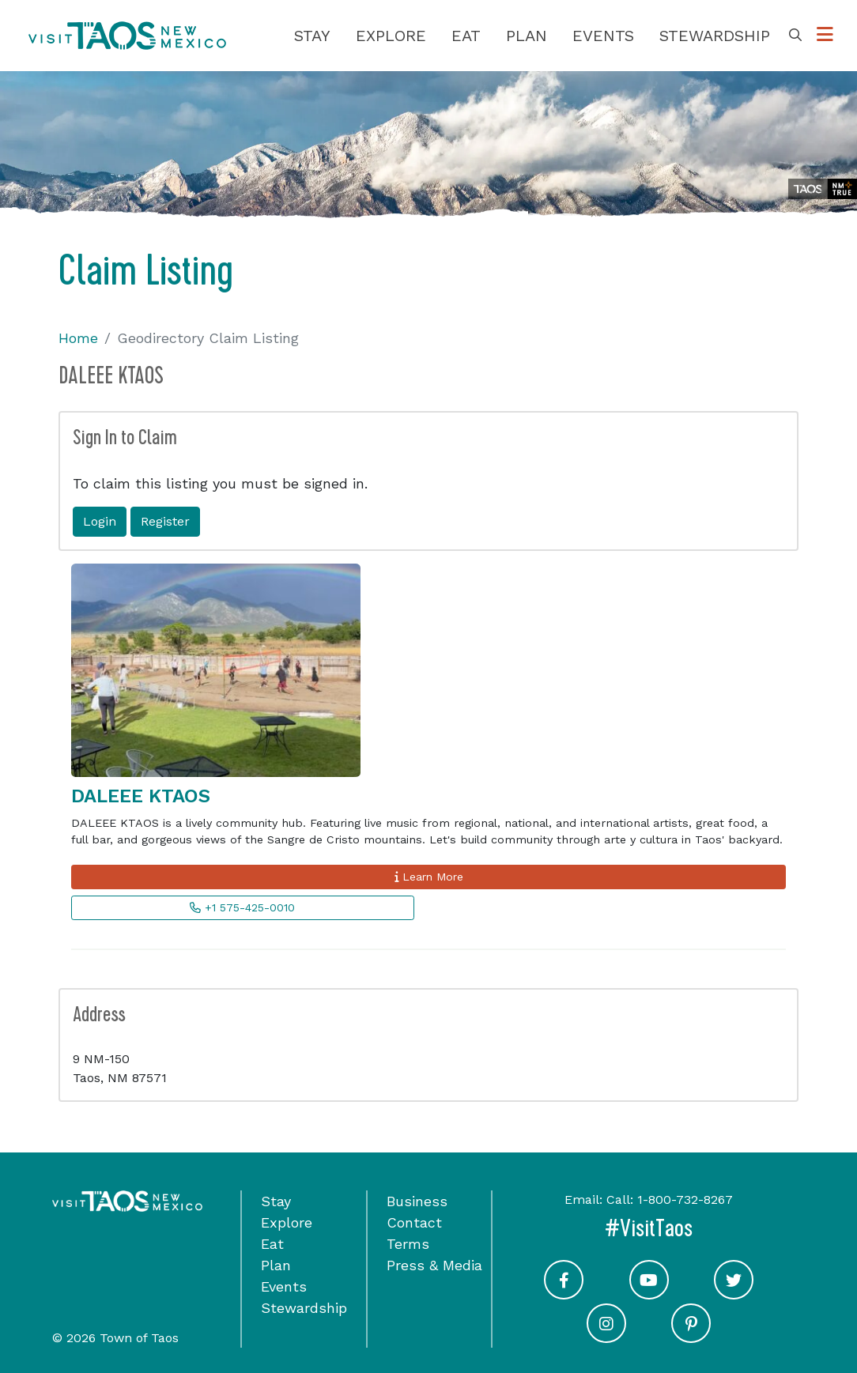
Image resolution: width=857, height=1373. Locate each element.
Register (165, 521)
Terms (408, 1243)
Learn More (429, 876)
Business (417, 1201)
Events (603, 35)
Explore (391, 35)
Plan (526, 35)
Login (99, 521)
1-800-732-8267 (685, 1199)
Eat (466, 35)
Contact (414, 1222)
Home (78, 338)
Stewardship (714, 35)
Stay (312, 35)
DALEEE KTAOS (140, 796)
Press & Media (434, 1265)
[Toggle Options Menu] (825, 35)
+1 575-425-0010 (242, 907)
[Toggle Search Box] (795, 35)
